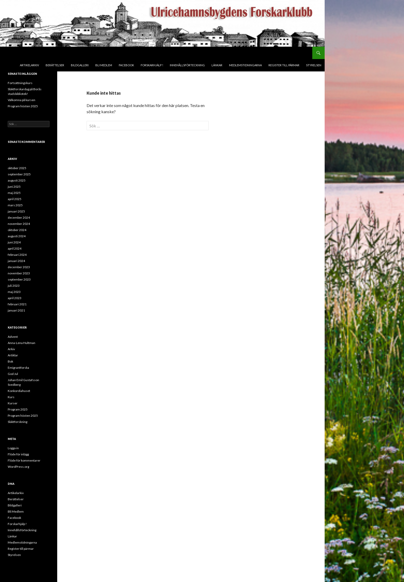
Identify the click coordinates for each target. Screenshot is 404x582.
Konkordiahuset (19, 391)
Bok (10, 361)
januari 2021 (16, 310)
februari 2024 (17, 255)
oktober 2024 (17, 230)
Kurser (13, 403)
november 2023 (19, 273)
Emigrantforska (18, 368)
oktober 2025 (17, 168)
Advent (13, 337)
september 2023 (19, 279)
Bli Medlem (103, 65)
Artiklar (13, 355)
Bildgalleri (80, 65)
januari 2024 (16, 261)
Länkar (217, 65)
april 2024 (14, 248)
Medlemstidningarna (245, 65)
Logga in (13, 448)
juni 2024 (14, 242)
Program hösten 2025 (23, 106)
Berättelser (55, 65)
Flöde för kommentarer (24, 460)
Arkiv (11, 349)
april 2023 (14, 298)
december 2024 (19, 217)
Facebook (126, 65)
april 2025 (14, 199)
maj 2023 (14, 292)
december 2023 (19, 267)
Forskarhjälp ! (152, 65)
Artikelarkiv (29, 65)
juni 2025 (14, 186)
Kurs (11, 397)
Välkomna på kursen (21, 100)
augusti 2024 (17, 236)
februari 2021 (17, 304)
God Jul (13, 374)
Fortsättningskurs (20, 83)
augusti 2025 (17, 180)
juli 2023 (14, 286)
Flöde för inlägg (18, 454)
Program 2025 (18, 409)
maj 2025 (14, 193)
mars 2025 (15, 205)
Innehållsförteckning (187, 65)
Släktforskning (17, 422)
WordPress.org (18, 467)
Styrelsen (313, 65)
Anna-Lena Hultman (21, 343)
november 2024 (19, 224)
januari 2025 (16, 211)
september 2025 (19, 174)
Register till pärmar (283, 65)
